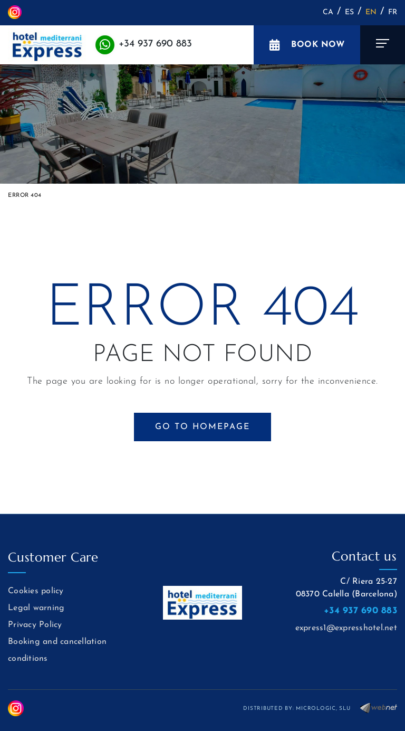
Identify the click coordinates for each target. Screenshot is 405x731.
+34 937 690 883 (155, 44)
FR (393, 12)
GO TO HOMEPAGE (202, 427)
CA (328, 12)
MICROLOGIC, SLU (323, 708)
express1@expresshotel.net (346, 628)
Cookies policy (36, 591)
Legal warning (36, 608)
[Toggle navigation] (382, 44)
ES (349, 12)
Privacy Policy (35, 625)
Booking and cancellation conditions (57, 650)
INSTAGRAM (15, 12)
